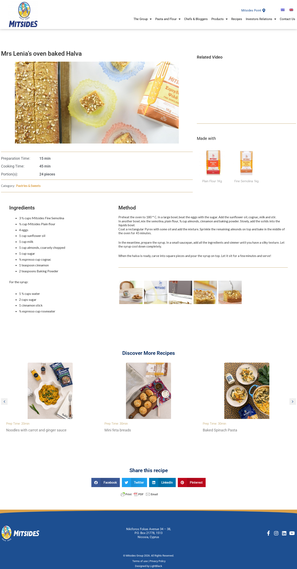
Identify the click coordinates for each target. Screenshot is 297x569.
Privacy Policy (158, 561)
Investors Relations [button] (261, 19)
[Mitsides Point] (264, 10)
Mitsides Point (251, 10)
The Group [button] (143, 19)
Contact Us (287, 19)
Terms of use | (141, 561)
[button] (4, 401)
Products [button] (219, 19)
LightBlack (156, 566)
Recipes (236, 19)
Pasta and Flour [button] (167, 19)
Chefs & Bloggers (196, 19)
